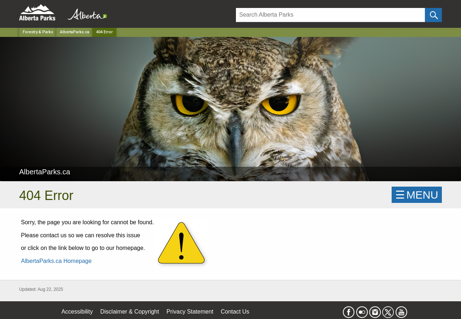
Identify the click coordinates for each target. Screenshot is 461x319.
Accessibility (77, 312)
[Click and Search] (433, 15)
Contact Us (235, 312)
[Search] (330, 15)
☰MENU (416, 195)
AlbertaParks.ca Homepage (56, 261)
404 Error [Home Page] (104, 32)
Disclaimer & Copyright (129, 312)
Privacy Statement (190, 312)
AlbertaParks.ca (74, 32)
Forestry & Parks (38, 32)
